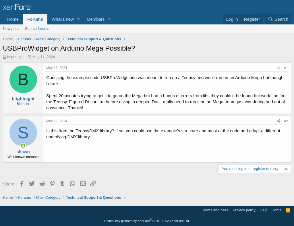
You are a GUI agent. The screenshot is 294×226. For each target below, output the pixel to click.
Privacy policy (244, 210)
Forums (35, 19)
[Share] (278, 68)
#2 (286, 121)
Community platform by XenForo (147, 221)
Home (13, 19)
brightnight (16, 57)
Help (264, 210)
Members (96, 19)
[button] (78, 19)
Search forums (37, 28)
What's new (63, 19)
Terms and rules (215, 210)
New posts (11, 28)
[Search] (278, 19)
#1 (286, 68)
